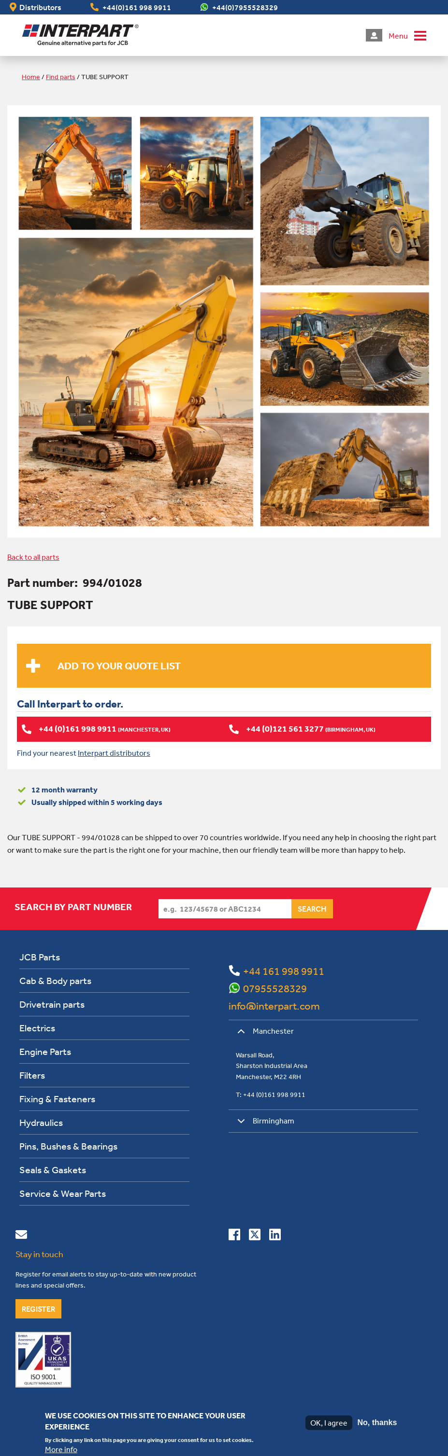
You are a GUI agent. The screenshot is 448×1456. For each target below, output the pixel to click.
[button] (407, 35)
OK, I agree (328, 1423)
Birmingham (264, 1124)
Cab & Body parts (55, 980)
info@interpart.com (274, 1005)
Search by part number (73, 907)
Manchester (264, 1034)
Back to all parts (33, 557)
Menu (398, 36)
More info (61, 1449)
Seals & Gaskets (52, 1169)
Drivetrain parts (52, 1004)
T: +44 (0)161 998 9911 (270, 1094)
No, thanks (377, 1422)
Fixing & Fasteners (57, 1098)
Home (31, 76)
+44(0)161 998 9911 (136, 7)
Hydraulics (41, 1122)
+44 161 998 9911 (283, 971)
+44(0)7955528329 (245, 7)
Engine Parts (45, 1051)
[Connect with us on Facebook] (234, 1236)
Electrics (37, 1027)
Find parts (60, 76)
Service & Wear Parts (62, 1193)
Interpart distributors (114, 753)
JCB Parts (39, 956)
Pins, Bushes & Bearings (68, 1145)
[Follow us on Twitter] (254, 1236)
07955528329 (275, 988)
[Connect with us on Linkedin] (275, 1236)
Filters (32, 1075)
